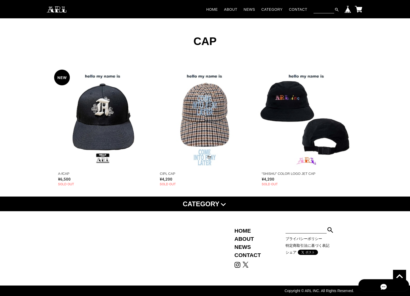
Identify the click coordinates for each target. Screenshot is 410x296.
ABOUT (230, 9)
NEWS (249, 9)
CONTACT (298, 9)
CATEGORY (272, 9)
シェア (291, 252)
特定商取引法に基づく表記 (307, 245)
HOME (212, 9)
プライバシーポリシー (304, 239)
